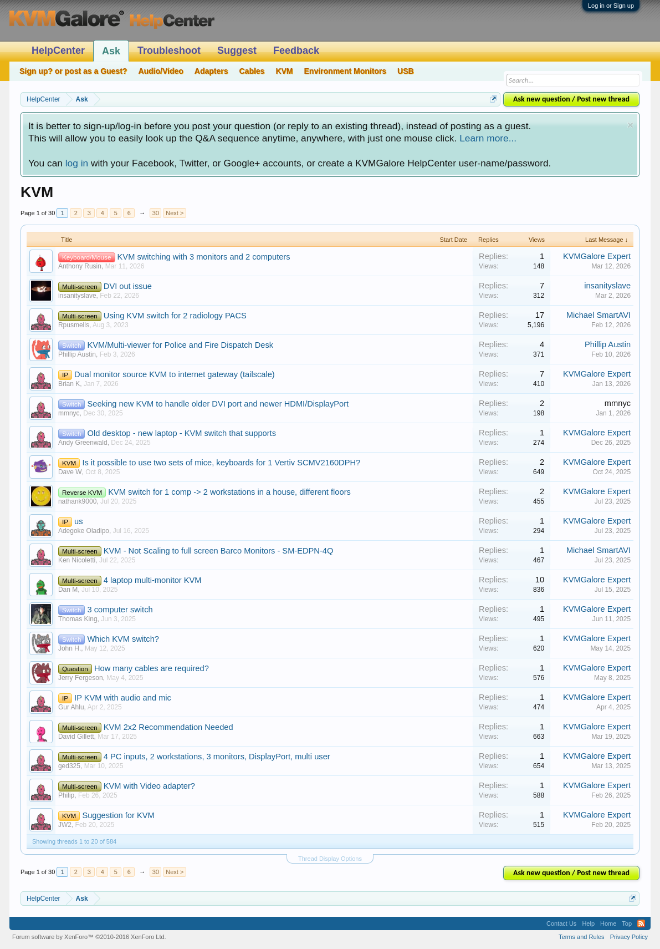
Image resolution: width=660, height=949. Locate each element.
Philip (66, 795)
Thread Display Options (330, 858)
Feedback (296, 50)
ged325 (69, 766)
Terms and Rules (582, 936)
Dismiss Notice (630, 125)
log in (76, 163)
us (78, 521)
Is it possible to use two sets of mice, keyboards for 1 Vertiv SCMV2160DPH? (221, 462)
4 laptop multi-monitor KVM (153, 580)
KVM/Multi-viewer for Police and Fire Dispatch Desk (181, 345)
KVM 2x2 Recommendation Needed (168, 727)
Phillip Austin (77, 354)
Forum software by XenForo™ (89, 936)
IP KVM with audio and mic (122, 697)
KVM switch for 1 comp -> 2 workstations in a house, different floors (229, 492)
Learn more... (487, 138)
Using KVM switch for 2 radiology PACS (175, 315)
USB (405, 71)
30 (155, 213)
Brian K (69, 384)
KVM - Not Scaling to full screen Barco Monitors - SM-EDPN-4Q (219, 550)
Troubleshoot (169, 50)
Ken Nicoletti (76, 560)
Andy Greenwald (83, 442)
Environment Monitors (345, 71)
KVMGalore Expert (597, 256)
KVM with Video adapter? (149, 785)
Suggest (237, 50)
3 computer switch (120, 609)
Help (588, 923)
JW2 (64, 825)
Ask (111, 51)
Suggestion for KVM (118, 815)
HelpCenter (58, 50)
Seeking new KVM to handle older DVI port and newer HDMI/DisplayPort (218, 403)
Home (608, 923)
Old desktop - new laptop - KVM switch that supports (182, 433)
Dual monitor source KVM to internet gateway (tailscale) (174, 374)
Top (627, 923)
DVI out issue (128, 286)
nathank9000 (77, 501)
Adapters (211, 71)
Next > (174, 213)
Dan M (68, 589)
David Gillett (76, 736)
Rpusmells (73, 325)
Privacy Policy (629, 936)
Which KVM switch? (124, 639)
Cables (251, 71)
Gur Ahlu (71, 707)
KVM (284, 71)
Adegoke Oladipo (83, 531)
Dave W (70, 472)
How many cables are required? (151, 668)
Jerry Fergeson (80, 678)
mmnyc (69, 413)
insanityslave (77, 296)
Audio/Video (160, 71)
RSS (641, 923)
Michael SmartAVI (598, 315)
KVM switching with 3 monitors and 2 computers (203, 256)
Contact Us (561, 923)
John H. (69, 648)
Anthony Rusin (79, 266)
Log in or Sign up (611, 5)
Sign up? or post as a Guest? (73, 71)
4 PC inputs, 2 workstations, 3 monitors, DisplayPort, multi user (217, 756)
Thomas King (78, 619)
